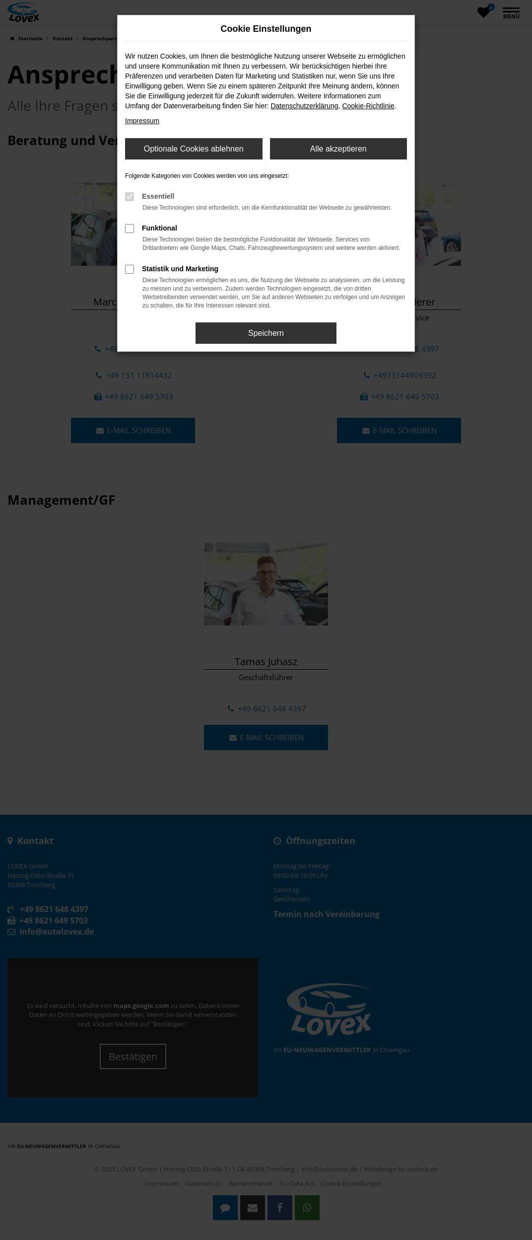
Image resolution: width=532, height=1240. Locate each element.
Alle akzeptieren (338, 149)
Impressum (142, 121)
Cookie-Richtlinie (368, 106)
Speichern (266, 333)
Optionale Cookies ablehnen (194, 149)
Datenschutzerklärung (304, 106)
